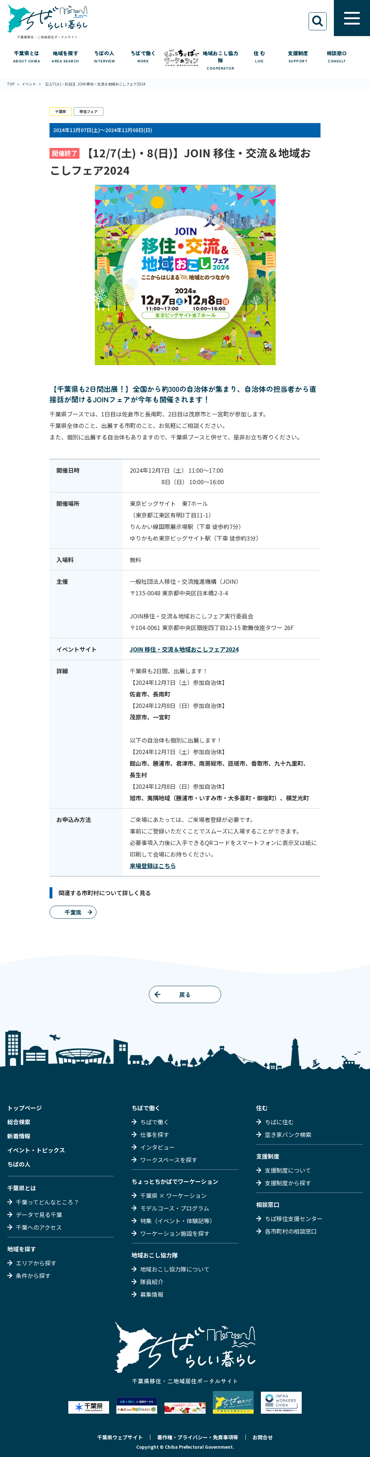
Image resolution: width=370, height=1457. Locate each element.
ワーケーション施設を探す (175, 1233)
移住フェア (88, 111)
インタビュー (157, 1147)
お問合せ (263, 1437)
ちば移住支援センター (294, 1218)
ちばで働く (146, 1107)
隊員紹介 (151, 1281)
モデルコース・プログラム (174, 1208)
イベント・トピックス (36, 1150)
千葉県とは (21, 1187)
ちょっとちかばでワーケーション (175, 1181)
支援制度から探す (288, 1182)
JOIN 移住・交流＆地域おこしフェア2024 (184, 649)
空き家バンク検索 (288, 1134)
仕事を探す (154, 1134)
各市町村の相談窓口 (291, 1231)
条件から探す (33, 1275)
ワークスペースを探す (168, 1159)
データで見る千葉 (39, 1214)
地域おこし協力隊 (155, 1255)
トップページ (24, 1107)
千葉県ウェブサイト (120, 1437)
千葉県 (60, 111)
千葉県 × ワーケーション (173, 1195)
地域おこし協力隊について (175, 1269)
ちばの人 (18, 1164)
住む (262, 1107)
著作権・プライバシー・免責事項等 (197, 1437)
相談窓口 (267, 1204)
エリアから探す (36, 1263)
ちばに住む (279, 1121)
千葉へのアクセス (39, 1227)
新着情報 (18, 1136)
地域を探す (21, 1248)
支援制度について (288, 1170)
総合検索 (18, 1121)
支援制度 (267, 1156)
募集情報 (151, 1294)
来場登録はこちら (153, 865)
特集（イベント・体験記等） (177, 1220)
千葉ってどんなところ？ (47, 1202)
